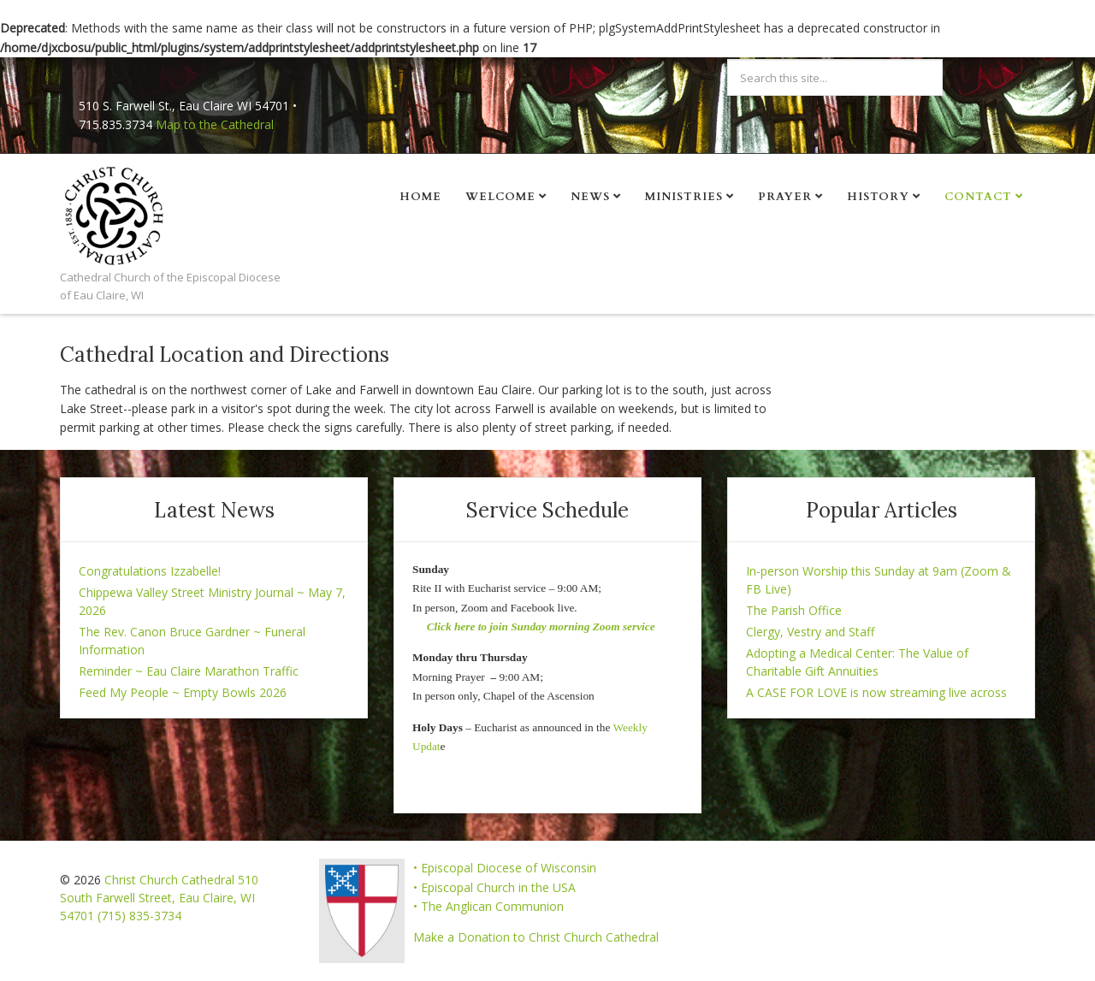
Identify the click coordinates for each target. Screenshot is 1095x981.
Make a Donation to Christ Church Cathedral (536, 937)
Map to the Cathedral (215, 124)
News (590, 196)
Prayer (785, 196)
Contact (978, 196)
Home (420, 196)
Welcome (500, 196)
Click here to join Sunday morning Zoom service (541, 626)
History (878, 196)
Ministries (684, 196)
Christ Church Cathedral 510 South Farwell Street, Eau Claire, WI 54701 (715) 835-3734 (159, 898)
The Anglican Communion (492, 906)
